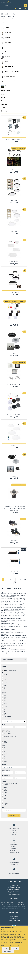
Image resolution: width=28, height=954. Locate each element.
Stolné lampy (4, 101)
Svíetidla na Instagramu (14, 891)
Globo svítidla (14, 916)
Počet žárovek (5, 770)
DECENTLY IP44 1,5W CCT (14, 323)
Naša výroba (8, 32)
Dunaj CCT (14, 445)
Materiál (4, 692)
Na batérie (3, 107)
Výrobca (4, 787)
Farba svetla (5, 730)
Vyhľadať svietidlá (14, 815)
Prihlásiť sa (20, 8)
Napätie (4, 764)
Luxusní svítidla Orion (14, 920)
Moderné (7, 22)
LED (6, 52)
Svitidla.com (14, 922)
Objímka (4, 745)
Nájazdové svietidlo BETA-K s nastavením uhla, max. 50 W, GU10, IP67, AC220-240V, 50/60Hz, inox (14, 508)
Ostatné (4, 781)
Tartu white (14, 231)
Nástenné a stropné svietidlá (12, 71)
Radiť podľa (4, 19)
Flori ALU (14, 170)
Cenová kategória (6, 719)
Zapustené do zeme (9, 66)
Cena (3, 724)
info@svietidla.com (15, 887)
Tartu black (14, 200)
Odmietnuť (15, 948)
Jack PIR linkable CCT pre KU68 (14, 139)
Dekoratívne (8, 42)
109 (19, 579)
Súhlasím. (5, 948)
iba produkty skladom (9, 670)
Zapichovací (4, 104)
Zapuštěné (7, 56)
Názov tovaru (5, 808)
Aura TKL (14, 353)
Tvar (3, 739)
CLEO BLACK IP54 (14, 292)
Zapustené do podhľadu (10, 81)
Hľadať (25, 5)
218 (25, 579)
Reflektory (7, 37)
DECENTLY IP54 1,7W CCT (14, 384)
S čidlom (7, 47)
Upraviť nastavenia (7, 951)
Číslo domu (4, 111)
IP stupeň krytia (6, 775)
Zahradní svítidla (14, 918)
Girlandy (7, 85)
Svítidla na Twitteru (14, 893)
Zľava (3, 711)
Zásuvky (3, 94)
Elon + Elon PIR (14, 571)
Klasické (7, 27)
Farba (3, 672)
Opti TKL (14, 476)
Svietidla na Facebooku (15, 889)
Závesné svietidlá (5, 90)
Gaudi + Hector (14, 540)
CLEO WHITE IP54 (14, 262)
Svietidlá (3, 16)
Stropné (3, 97)
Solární (6, 61)
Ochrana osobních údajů (14, 894)
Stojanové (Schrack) (9, 76)
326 (15, 583)
